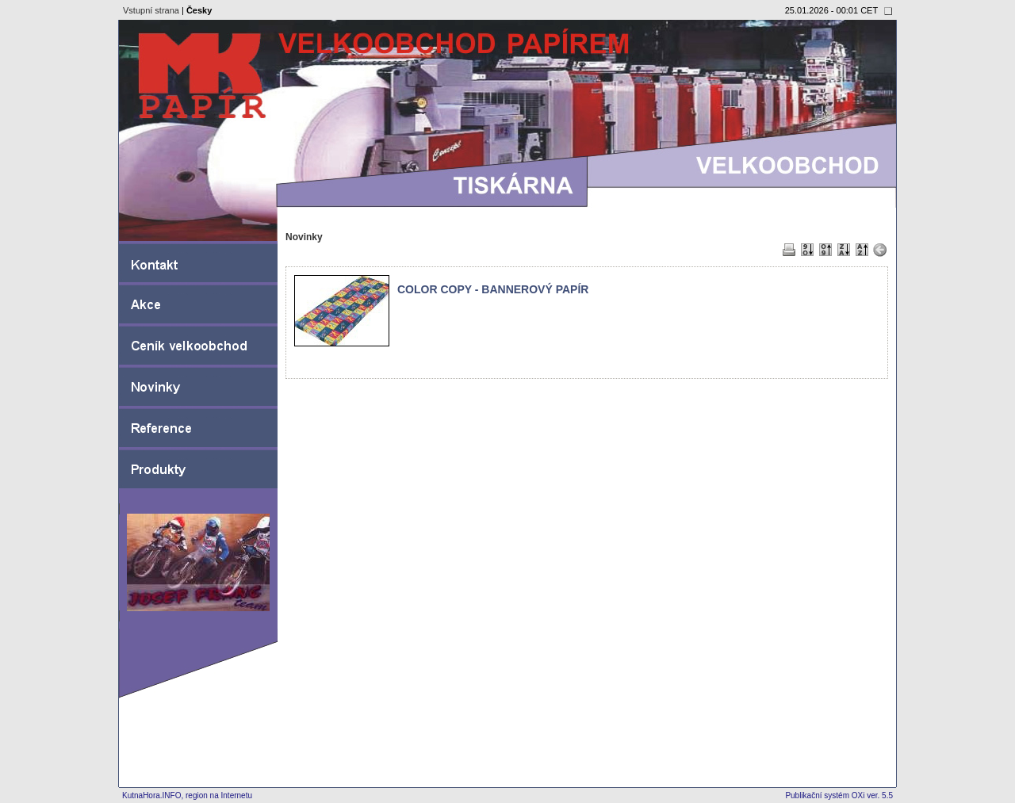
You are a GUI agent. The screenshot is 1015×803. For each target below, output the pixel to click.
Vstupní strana (151, 10)
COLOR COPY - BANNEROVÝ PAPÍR (492, 289)
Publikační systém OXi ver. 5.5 (839, 795)
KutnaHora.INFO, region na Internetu (187, 795)
